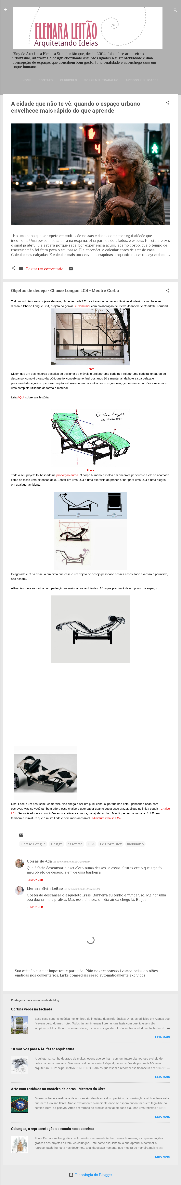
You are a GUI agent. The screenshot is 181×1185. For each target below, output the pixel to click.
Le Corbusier (81, 306)
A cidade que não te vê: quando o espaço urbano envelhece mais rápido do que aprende (75, 107)
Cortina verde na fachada (31, 1009)
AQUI (21, 397)
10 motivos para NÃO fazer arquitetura (42, 1049)
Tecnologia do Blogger (90, 1175)
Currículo (68, 80)
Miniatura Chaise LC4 (106, 818)
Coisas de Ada (39, 861)
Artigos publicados (142, 80)
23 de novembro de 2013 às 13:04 (82, 888)
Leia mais (162, 1037)
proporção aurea (67, 475)
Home (26, 80)
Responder (35, 879)
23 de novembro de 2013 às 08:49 (71, 861)
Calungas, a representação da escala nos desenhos (52, 1129)
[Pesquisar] (175, 11)
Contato (45, 80)
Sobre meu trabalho (101, 80)
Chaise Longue (33, 844)
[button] (167, 103)
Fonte (90, 369)
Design (56, 844)
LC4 (91, 844)
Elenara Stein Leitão (45, 888)
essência (75, 844)
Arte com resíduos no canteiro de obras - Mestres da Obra (58, 1089)
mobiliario (135, 844)
